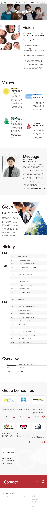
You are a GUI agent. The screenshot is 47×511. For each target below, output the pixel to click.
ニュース (28, 3)
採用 (24, 3)
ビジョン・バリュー (26, 495)
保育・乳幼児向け (34, 495)
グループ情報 (18, 3)
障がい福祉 (33, 496)
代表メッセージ (25, 496)
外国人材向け (33, 503)
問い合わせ (32, 3)
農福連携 (33, 506)
